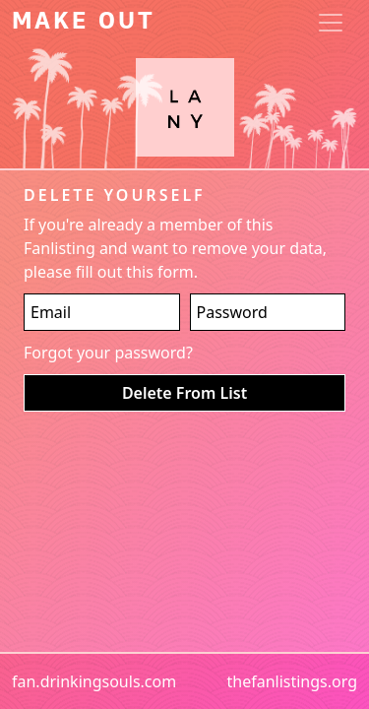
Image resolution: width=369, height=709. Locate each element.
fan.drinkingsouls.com (94, 681)
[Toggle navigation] (330, 22)
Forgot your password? (108, 352)
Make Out (83, 22)
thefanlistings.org (291, 681)
